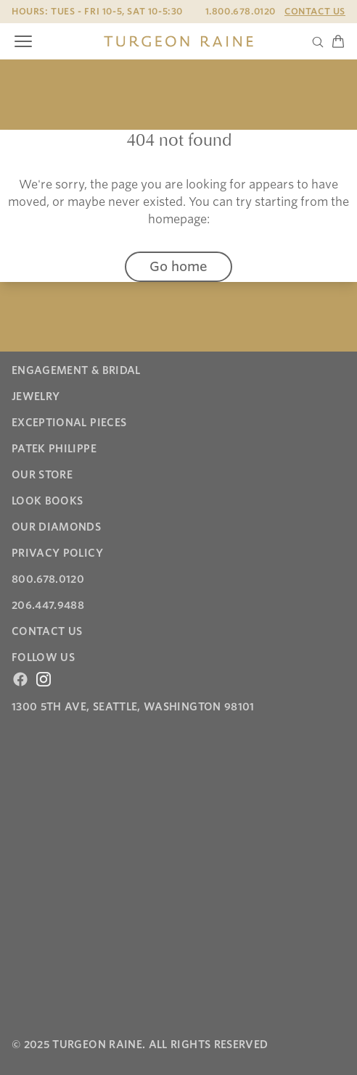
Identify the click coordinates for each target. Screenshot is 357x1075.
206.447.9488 (48, 605)
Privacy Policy (57, 553)
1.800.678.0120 (240, 11)
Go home (178, 266)
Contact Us (314, 11)
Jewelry (36, 396)
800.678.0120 (48, 579)
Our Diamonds (56, 527)
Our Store (42, 475)
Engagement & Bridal (76, 370)
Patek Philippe (54, 449)
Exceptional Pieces (69, 422)
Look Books (47, 501)
